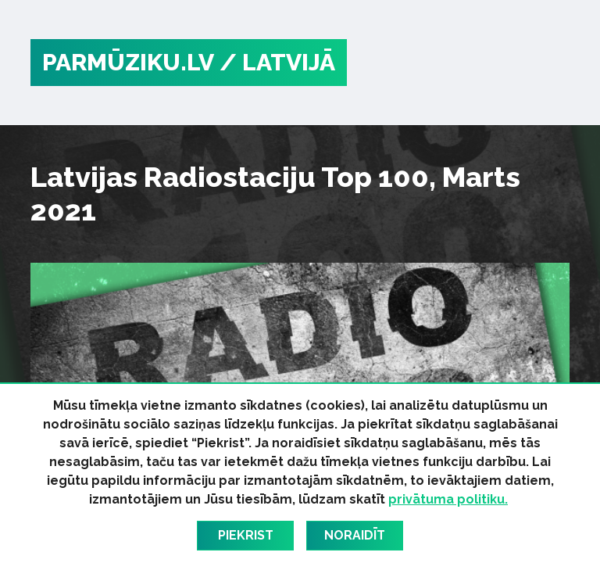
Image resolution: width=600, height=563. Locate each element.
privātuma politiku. (448, 499)
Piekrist (245, 535)
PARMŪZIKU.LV (128, 62)
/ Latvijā (277, 62)
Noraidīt (354, 535)
